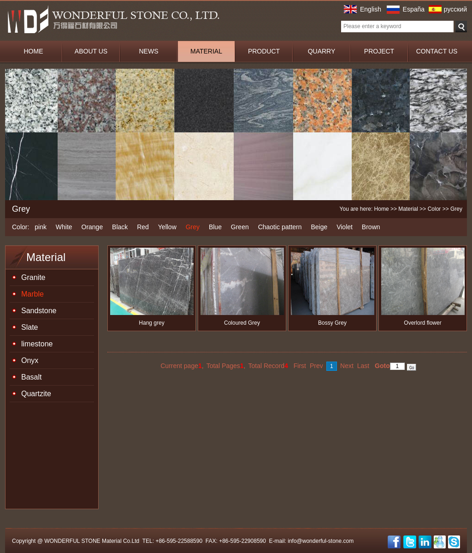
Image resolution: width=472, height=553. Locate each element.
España (414, 9)
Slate (29, 327)
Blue (215, 227)
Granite (33, 277)
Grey (193, 227)
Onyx (29, 360)
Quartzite (36, 394)
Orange (92, 227)
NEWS (149, 51)
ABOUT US (91, 51)
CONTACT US (437, 51)
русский (455, 9)
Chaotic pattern (280, 227)
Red (143, 227)
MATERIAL (206, 51)
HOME (33, 51)
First (300, 365)
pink (41, 227)
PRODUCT (264, 51)
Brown (371, 227)
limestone (37, 344)
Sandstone (39, 311)
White (64, 227)
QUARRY (322, 51)
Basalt (31, 377)
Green (240, 227)
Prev (316, 365)
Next (347, 365)
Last (363, 365)
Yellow (167, 227)
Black (120, 227)
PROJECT (379, 51)
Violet (344, 227)
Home (381, 209)
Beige (319, 227)
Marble (32, 294)
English (370, 9)
